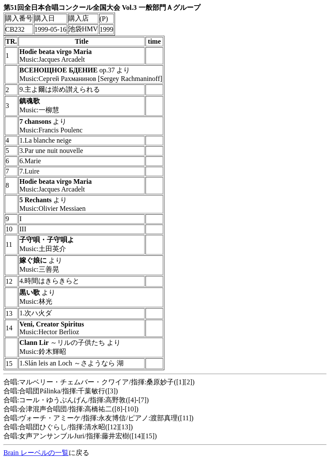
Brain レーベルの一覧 (36, 452)
